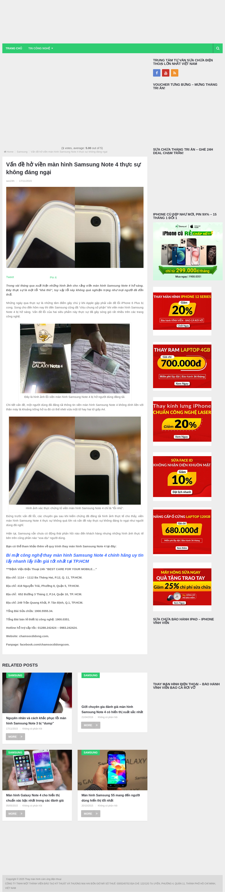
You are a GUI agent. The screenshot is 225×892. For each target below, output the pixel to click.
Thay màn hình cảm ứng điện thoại (43, 879)
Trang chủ (14, 48)
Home (10, 151)
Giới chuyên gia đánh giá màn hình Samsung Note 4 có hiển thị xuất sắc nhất (112, 709)
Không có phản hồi (32, 728)
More (15, 736)
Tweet (10, 277)
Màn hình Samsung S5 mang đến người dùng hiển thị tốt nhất (110, 798)
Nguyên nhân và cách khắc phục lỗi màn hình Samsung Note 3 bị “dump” (36, 721)
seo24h (10, 180)
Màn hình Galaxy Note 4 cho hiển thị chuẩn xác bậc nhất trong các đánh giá (35, 798)
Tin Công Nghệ (40, 48)
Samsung (22, 151)
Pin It (53, 277)
